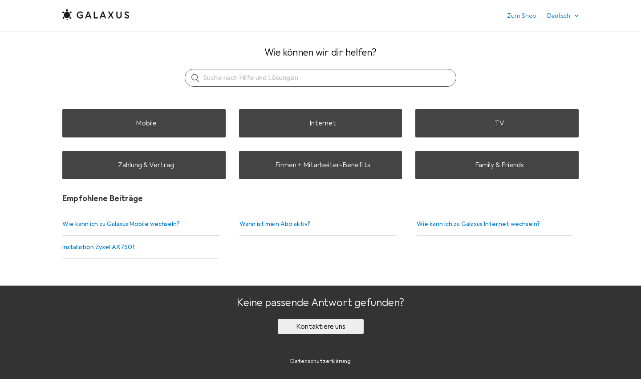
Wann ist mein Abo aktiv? (274, 224)
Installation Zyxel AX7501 (98, 247)
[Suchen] (320, 78)
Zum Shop (521, 16)
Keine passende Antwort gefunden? (320, 302)
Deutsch (559, 16)
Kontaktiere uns (320, 326)
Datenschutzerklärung (320, 361)
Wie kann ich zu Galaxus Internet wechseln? (478, 224)
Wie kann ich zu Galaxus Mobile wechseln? (120, 224)
